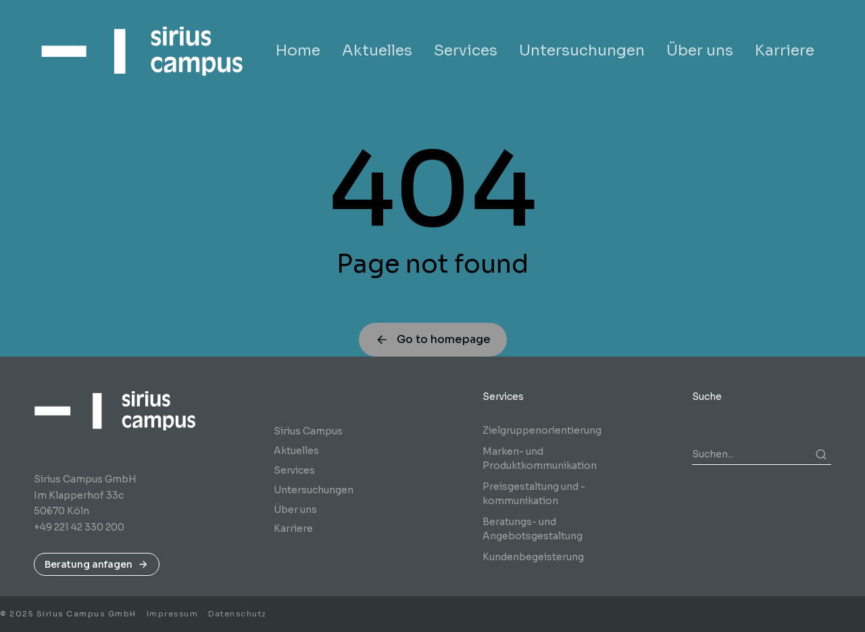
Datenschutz (237, 613)
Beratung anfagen (97, 564)
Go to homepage (433, 339)
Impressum (173, 613)
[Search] (821, 454)
